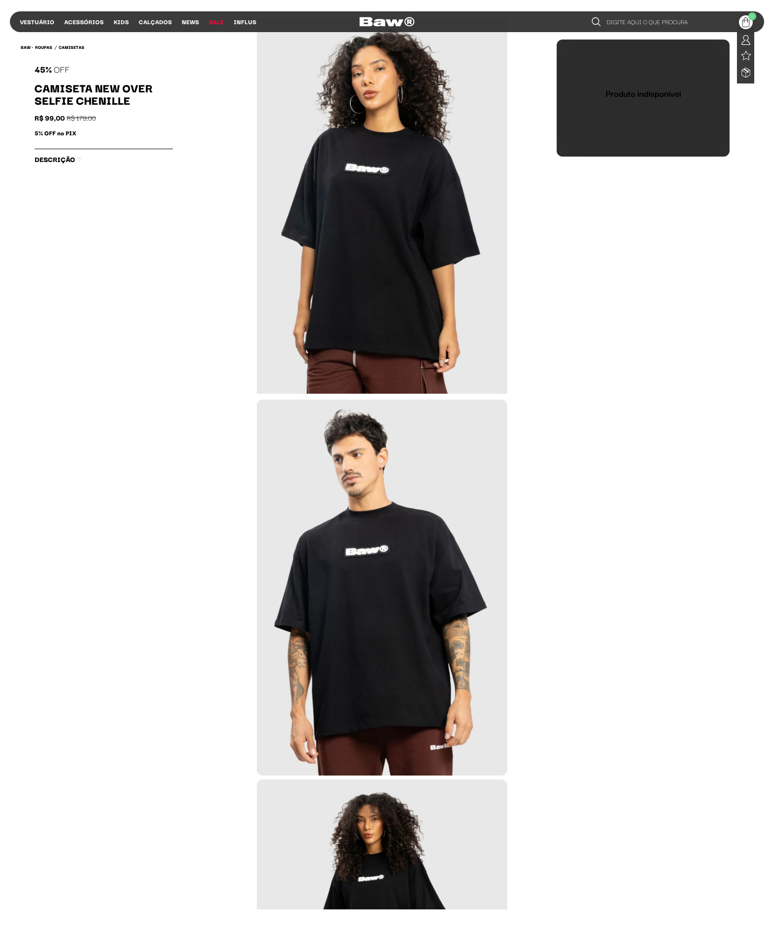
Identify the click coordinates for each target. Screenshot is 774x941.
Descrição (58, 159)
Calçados (155, 21)
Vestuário (37, 21)
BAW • (27, 46)
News (190, 21)
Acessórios (84, 21)
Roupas (43, 46)
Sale (216, 21)
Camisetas (71, 46)
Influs (245, 21)
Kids (121, 21)
